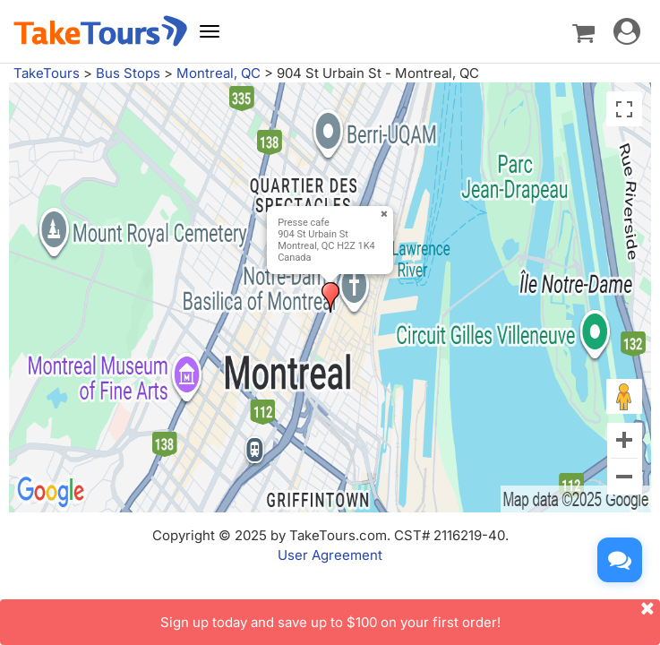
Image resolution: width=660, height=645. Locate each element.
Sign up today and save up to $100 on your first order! (410, 615)
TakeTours (46, 73)
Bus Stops (128, 73)
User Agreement (330, 554)
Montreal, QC (218, 73)
